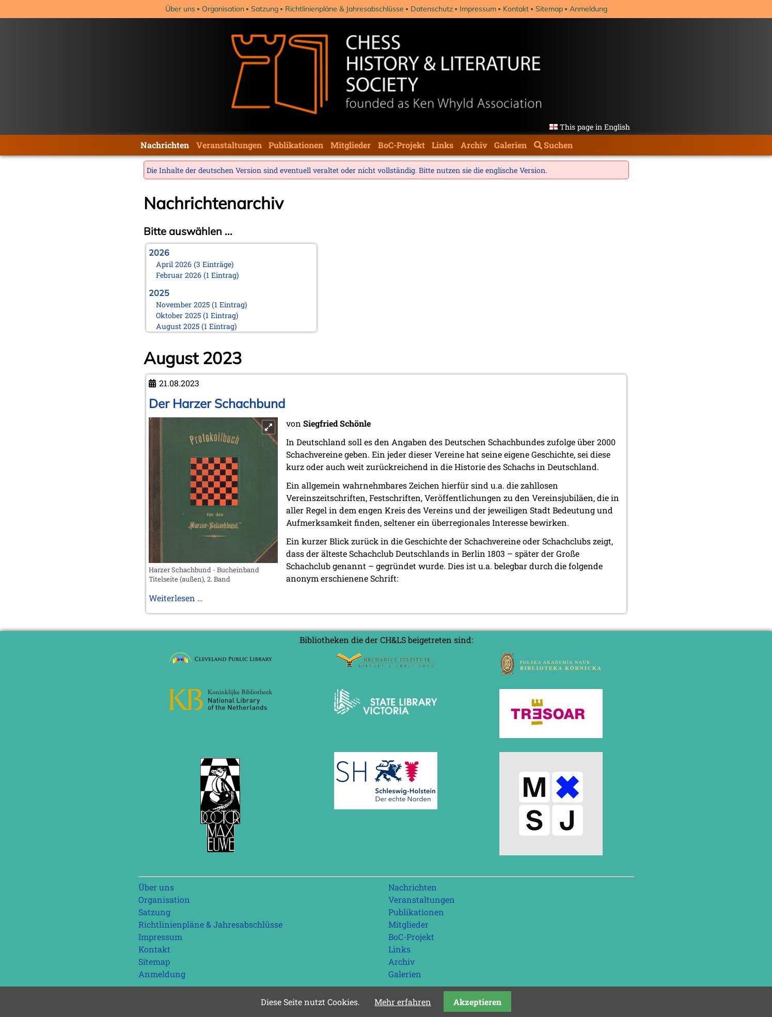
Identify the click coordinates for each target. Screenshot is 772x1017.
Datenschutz (432, 8)
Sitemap (549, 8)
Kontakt (516, 8)
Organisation (223, 8)
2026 (159, 252)
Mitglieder (350, 144)
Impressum (478, 8)
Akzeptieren (477, 1001)
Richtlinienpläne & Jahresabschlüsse (344, 8)
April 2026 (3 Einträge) (195, 264)
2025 (159, 293)
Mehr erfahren (402, 1001)
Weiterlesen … (176, 597)
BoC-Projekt (401, 144)
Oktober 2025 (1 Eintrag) (197, 315)
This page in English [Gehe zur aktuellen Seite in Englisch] (595, 127)
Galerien (510, 144)
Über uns (180, 8)
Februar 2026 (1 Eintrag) (197, 275)
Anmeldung (588, 8)
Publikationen (296, 144)
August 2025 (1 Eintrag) (196, 326)
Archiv (474, 144)
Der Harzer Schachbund (217, 403)
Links (442, 144)
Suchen (558, 144)
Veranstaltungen (229, 144)
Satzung (264, 8)
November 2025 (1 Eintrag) (201, 304)
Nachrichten (164, 144)
